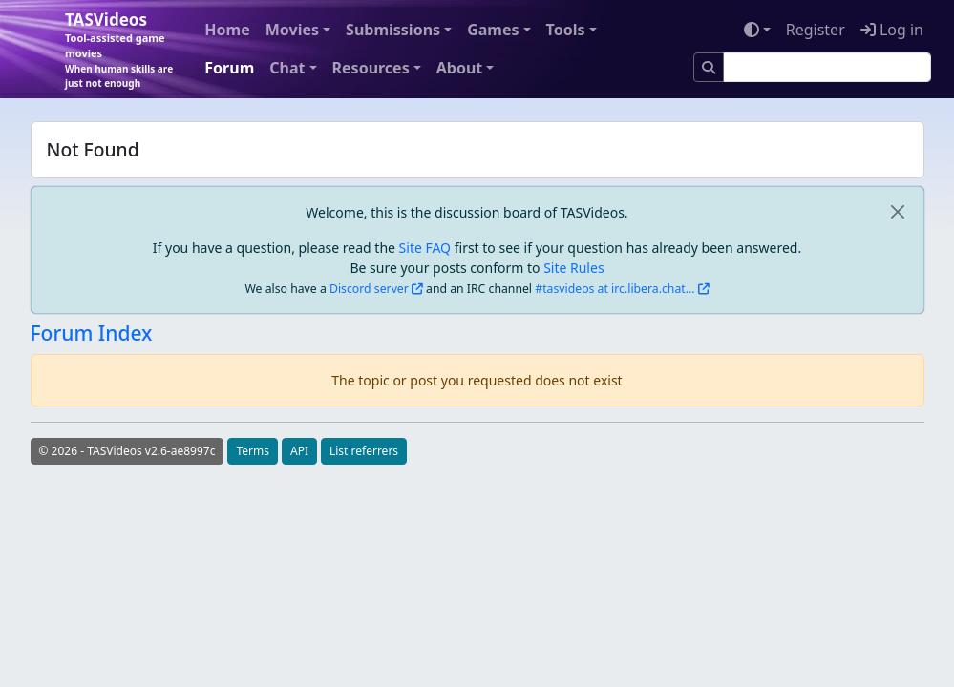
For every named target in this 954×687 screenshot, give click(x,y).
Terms (252, 451)
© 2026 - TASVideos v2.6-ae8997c (127, 451)
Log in (891, 29)
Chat (287, 67)
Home (226, 29)
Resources (371, 67)
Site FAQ (425, 248)
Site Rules (573, 268)
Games (493, 29)
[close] (898, 212)
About (459, 67)
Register (815, 29)
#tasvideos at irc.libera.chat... (614, 289)
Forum (229, 67)
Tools (565, 29)
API (299, 451)
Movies (292, 29)
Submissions (393, 29)
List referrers (363, 451)
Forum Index (92, 333)
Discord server (369, 289)
